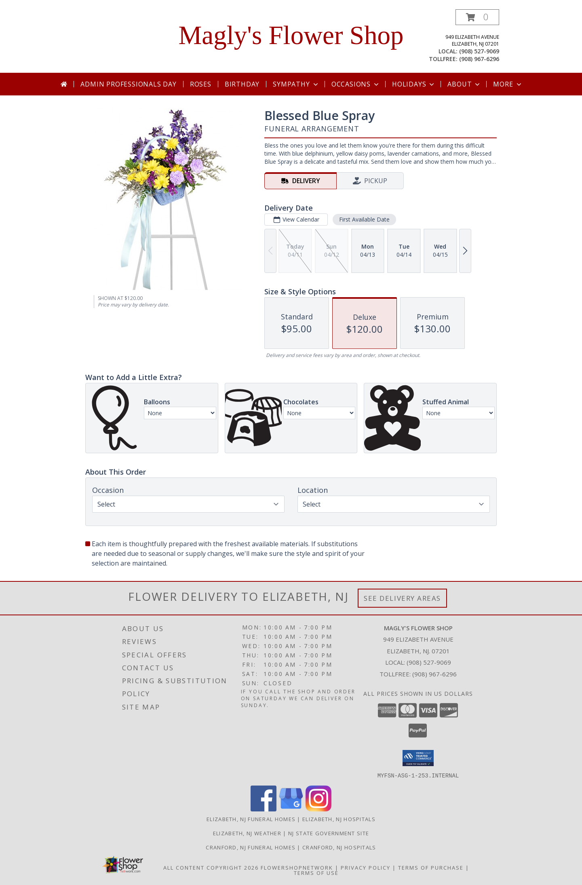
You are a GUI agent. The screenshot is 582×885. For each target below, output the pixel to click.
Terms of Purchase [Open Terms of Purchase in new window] (431, 867)
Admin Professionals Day (128, 84)
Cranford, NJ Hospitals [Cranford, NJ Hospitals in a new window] (339, 847)
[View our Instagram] (318, 809)
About (464, 84)
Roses (200, 84)
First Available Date (364, 219)
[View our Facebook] (263, 809)
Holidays (414, 84)
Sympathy (296, 84)
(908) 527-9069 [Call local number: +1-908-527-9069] (479, 51)
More (508, 84)
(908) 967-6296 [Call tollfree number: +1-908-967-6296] (479, 59)
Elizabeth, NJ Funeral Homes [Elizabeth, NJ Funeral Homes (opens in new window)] (251, 818)
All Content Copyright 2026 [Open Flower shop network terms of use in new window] (211, 867)
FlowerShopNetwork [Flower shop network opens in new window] (297, 867)
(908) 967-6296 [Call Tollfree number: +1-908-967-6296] (434, 674)
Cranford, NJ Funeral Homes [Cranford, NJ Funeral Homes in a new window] (251, 847)
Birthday (242, 84)
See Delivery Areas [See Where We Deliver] (402, 598)
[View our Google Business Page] (291, 809)
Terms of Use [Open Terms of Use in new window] (316, 872)
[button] (477, 17)
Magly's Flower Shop (290, 35)
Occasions (355, 84)
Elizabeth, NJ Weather (247, 832)
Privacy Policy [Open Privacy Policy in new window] (365, 867)
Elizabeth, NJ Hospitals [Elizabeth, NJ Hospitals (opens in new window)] (338, 818)
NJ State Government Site (328, 832)
